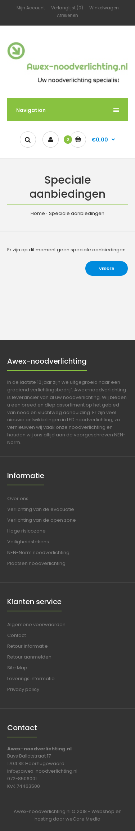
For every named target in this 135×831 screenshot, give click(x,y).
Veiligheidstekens (28, 541)
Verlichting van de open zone (41, 520)
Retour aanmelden (29, 656)
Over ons (17, 498)
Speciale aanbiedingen (76, 213)
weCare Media (83, 819)
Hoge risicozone (26, 530)
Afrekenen (67, 15)
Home (38, 213)
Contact (16, 635)
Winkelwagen (104, 8)
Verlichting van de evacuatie (40, 509)
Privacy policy (23, 689)
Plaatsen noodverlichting (36, 563)
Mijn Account (31, 8)
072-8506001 (22, 778)
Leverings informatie (31, 678)
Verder (106, 268)
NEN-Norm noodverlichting (38, 552)
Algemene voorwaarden (36, 624)
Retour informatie (27, 646)
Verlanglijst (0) (67, 8)
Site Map (17, 667)
